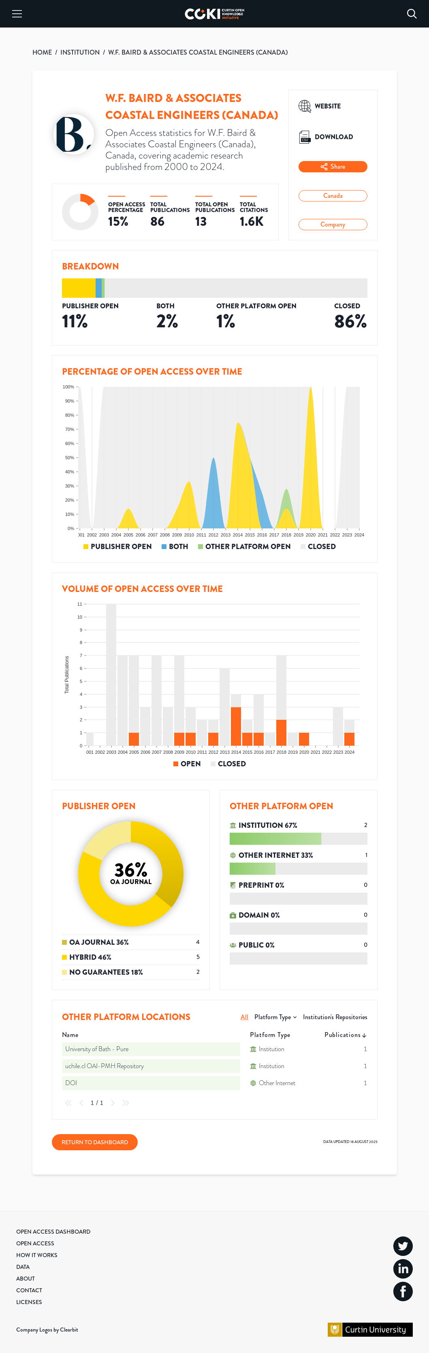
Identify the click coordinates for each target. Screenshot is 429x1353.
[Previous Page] (81, 1102)
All (244, 1017)
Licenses (29, 1302)
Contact (29, 1290)
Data (23, 1267)
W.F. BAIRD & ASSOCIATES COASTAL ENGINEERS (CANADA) (198, 52)
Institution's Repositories (335, 1017)
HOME (42, 52)
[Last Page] (125, 1102)
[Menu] (17, 14)
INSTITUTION (80, 52)
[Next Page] (112, 1102)
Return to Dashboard (95, 1142)
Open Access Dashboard (53, 1232)
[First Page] (68, 1102)
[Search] (412, 14)
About (25, 1279)
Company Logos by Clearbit (47, 1329)
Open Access (35, 1243)
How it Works (37, 1255)
